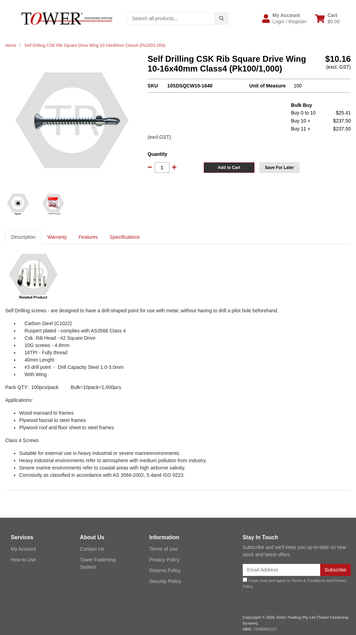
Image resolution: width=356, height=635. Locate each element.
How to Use (23, 559)
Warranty (57, 237)
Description (23, 237)
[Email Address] (282, 570)
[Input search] (171, 18)
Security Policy (165, 581)
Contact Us (92, 549)
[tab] (23, 237)
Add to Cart (229, 167)
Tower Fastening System (98, 563)
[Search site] (221, 18)
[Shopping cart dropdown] (327, 18)
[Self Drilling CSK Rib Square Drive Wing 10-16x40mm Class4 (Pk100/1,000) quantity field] (162, 167)
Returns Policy (164, 570)
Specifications (125, 237)
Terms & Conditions (308, 580)
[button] (284, 18)
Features (88, 237)
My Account (23, 549)
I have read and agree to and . (295, 583)
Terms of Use (163, 549)
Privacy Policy (164, 559)
